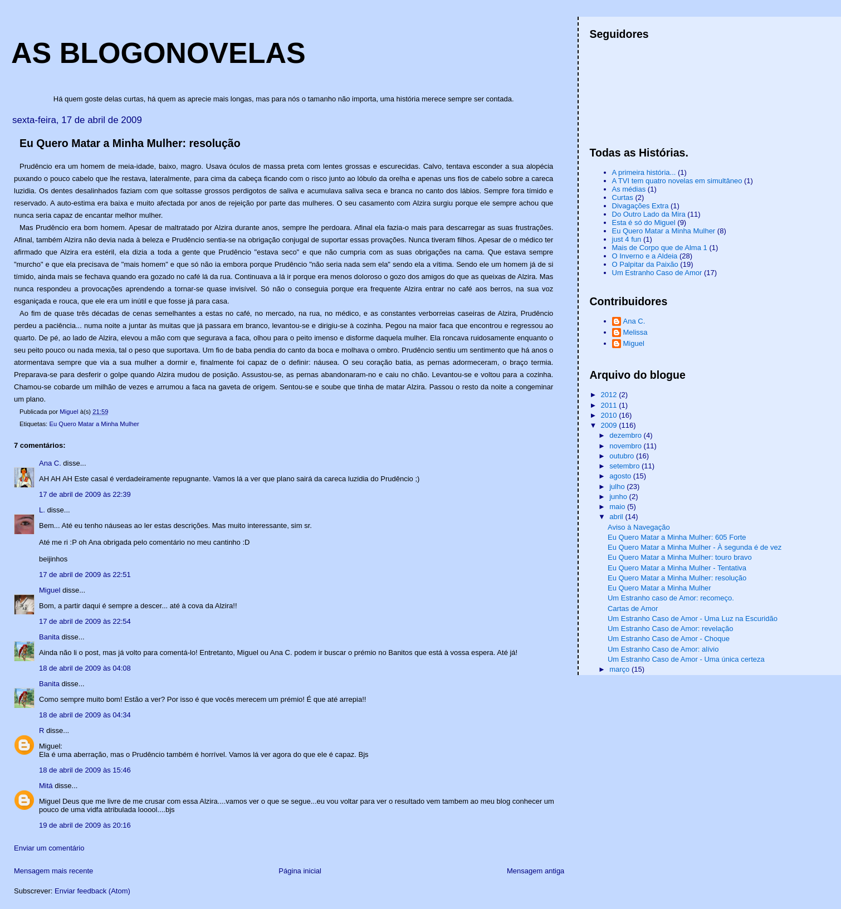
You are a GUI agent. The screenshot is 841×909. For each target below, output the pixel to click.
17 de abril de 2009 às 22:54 (85, 621)
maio (618, 506)
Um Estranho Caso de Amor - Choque (669, 638)
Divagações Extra (640, 206)
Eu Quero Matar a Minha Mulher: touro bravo (680, 557)
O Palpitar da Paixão (645, 264)
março (620, 669)
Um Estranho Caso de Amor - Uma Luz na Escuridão (693, 618)
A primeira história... (644, 172)
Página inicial (299, 871)
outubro (622, 456)
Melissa (635, 332)
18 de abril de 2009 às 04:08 (85, 668)
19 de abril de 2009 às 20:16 (85, 825)
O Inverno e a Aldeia (645, 256)
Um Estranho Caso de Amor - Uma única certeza (686, 659)
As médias (629, 189)
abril (617, 516)
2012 (610, 394)
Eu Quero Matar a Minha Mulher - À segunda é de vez (694, 547)
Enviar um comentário (49, 848)
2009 (610, 425)
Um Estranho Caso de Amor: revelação (670, 628)
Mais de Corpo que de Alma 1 (659, 247)
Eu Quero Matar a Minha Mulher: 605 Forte (677, 537)
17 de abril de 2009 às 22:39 (85, 494)
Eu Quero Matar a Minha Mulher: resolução (677, 578)
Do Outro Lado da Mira (649, 214)
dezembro (626, 435)
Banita (49, 637)
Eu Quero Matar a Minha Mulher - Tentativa (677, 568)
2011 (610, 405)
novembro (626, 446)
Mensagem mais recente (53, 871)
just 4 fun (627, 239)
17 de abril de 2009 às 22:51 (85, 574)
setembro (625, 466)
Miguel (49, 590)
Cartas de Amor (633, 608)
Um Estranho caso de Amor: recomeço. (671, 598)
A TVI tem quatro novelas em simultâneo (677, 181)
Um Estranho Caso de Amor (657, 272)
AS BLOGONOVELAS (158, 53)
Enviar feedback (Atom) (92, 891)
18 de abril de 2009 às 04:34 (85, 715)
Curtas (622, 197)
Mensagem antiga (535, 871)
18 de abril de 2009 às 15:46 (85, 770)
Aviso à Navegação (639, 527)
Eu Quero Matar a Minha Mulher (94, 424)
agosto (621, 476)
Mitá (46, 785)
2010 (610, 415)
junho (619, 496)
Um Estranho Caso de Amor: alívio (663, 649)
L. (42, 510)
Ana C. (50, 463)
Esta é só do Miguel (644, 222)
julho (618, 486)
